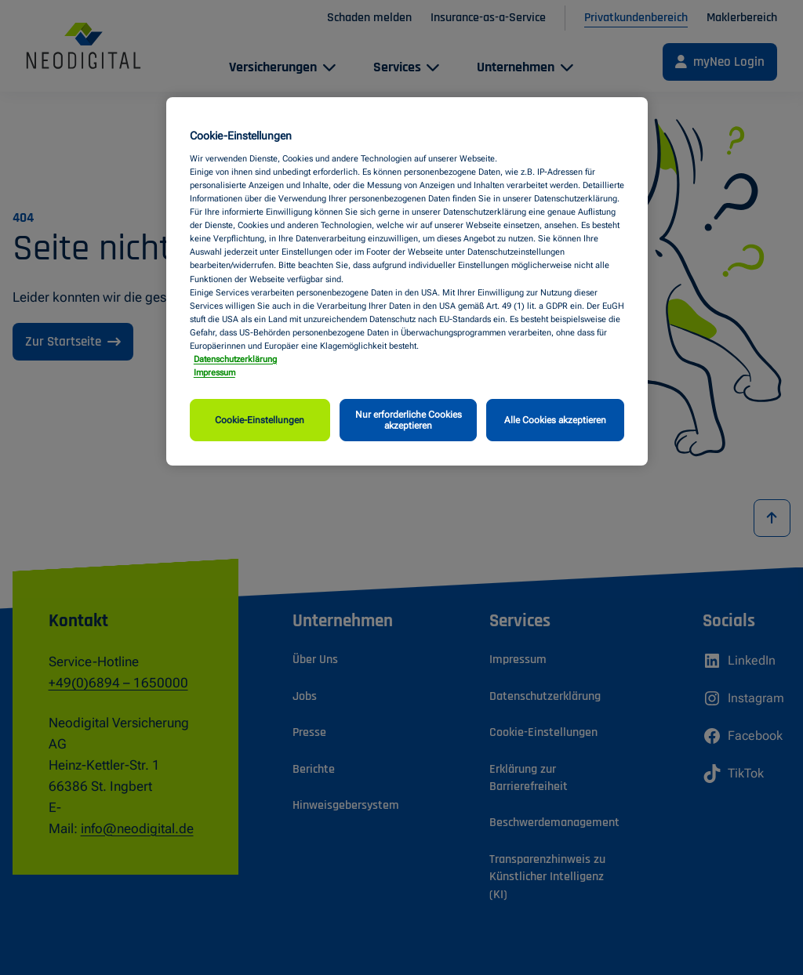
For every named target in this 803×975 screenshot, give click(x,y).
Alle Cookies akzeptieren (555, 420)
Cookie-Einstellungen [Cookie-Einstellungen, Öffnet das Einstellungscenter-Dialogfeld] (259, 420)
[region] (407, 281)
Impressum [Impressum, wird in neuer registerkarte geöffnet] (214, 372)
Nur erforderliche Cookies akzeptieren (408, 420)
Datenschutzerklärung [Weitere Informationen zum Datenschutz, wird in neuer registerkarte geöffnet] (235, 358)
